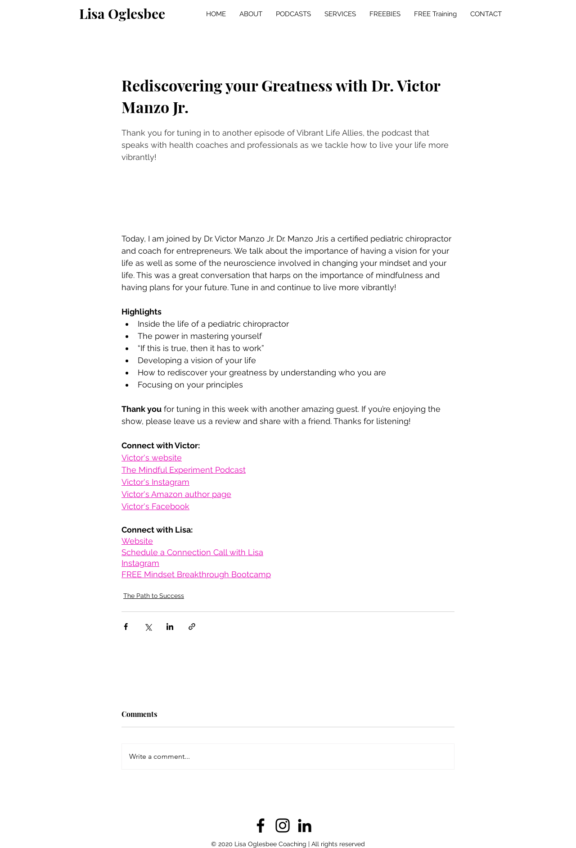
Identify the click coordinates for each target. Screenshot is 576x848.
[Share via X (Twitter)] (148, 626)
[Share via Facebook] (126, 626)
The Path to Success (153, 595)
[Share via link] (192, 626)
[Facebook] (260, 825)
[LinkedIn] (304, 825)
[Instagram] (282, 825)
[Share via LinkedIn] (170, 626)
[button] (293, 14)
